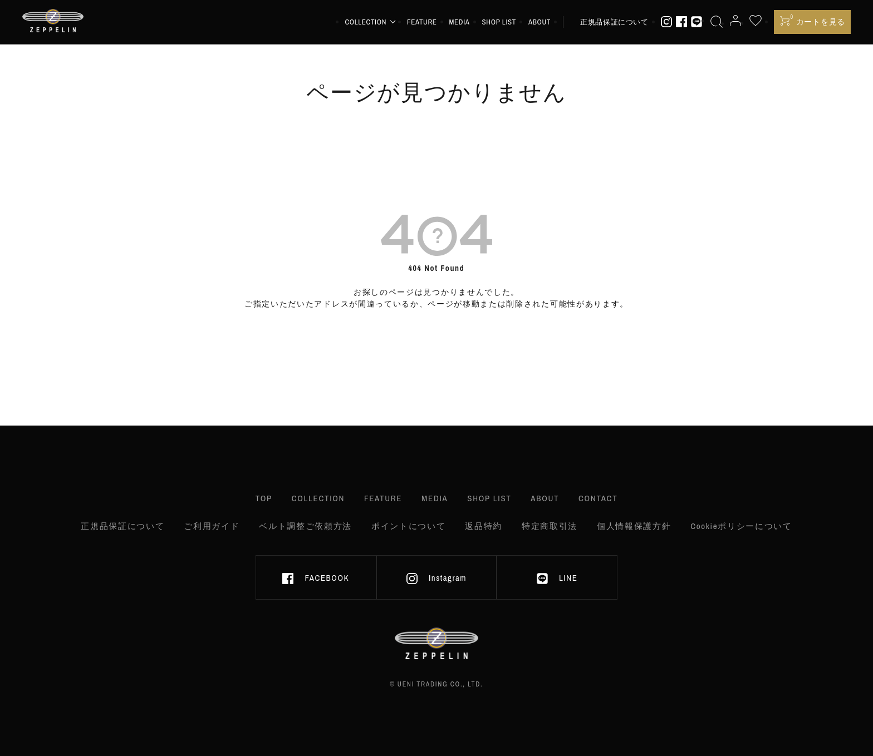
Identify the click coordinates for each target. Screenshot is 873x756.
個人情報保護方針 (634, 526)
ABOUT (539, 22)
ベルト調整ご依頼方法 (305, 526)
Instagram (436, 578)
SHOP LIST (499, 22)
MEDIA (459, 22)
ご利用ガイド (211, 526)
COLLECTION (318, 498)
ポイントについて (408, 526)
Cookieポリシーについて (741, 526)
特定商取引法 (549, 526)
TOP (264, 498)
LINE (557, 578)
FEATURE (422, 22)
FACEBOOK (315, 578)
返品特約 (483, 526)
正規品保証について (614, 22)
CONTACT (597, 498)
